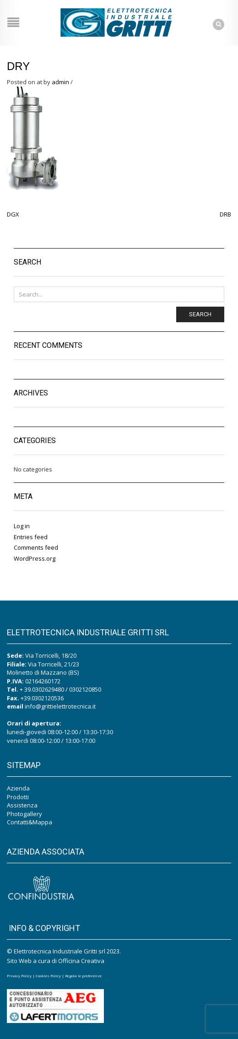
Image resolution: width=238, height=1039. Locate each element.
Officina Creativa (81, 961)
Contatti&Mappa (29, 822)
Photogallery (24, 814)
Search (200, 314)
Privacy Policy (19, 975)
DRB (225, 214)
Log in (22, 526)
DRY (18, 66)
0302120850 (85, 689)
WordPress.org (34, 558)
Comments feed (36, 547)
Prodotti (18, 797)
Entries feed (31, 537)
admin (60, 82)
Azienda (18, 788)
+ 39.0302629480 (42, 689)
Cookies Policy (48, 975)
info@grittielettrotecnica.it (60, 706)
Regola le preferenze (83, 975)
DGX (13, 214)
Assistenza (22, 805)
